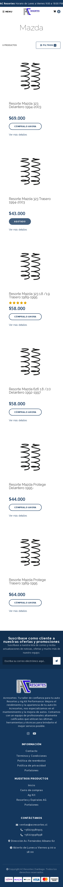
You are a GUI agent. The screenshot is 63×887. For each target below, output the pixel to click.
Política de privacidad (31, 765)
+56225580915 (31, 830)
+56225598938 (31, 835)
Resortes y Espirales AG (31, 800)
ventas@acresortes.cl (31, 825)
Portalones (31, 770)
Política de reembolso (31, 761)
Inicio (31, 785)
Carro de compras (31, 790)
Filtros (48, 45)
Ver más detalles (18, 134)
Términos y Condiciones (31, 756)
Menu (7, 11)
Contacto (31, 751)
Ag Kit (31, 795)
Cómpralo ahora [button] (25, 126)
